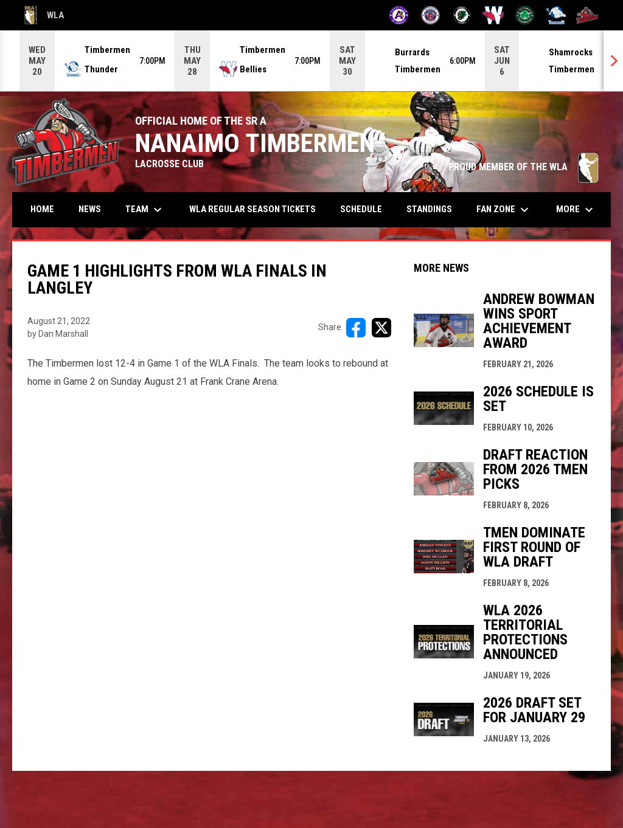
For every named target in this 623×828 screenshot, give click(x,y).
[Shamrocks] (524, 15)
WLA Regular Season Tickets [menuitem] (252, 209)
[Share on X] (381, 327)
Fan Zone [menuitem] (504, 209)
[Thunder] (556, 15)
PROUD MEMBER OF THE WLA (523, 167)
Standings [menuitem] (429, 209)
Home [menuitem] (42, 209)
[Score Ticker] (311, 60)
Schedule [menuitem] (361, 209)
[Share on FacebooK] (356, 327)
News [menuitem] (89, 209)
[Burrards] (430, 15)
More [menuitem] (576, 209)
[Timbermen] (587, 15)
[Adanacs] (399, 15)
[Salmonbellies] (493, 15)
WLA (44, 15)
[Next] (613, 60)
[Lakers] (462, 15)
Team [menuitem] (145, 209)
